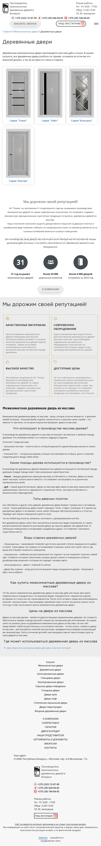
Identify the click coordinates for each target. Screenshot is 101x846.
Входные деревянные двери (50, 711)
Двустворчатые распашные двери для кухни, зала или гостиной (38, 648)
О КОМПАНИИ (50, 718)
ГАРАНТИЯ (50, 727)
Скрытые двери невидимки (51, 686)
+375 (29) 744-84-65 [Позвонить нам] (79, 18)
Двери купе (50, 694)
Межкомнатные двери (50, 665)
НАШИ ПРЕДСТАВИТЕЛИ (50, 735)
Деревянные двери (50, 669)
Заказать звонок (25, 23)
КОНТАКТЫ (50, 747)
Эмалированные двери (50, 682)
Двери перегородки (50, 707)
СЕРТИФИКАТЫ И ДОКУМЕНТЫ (50, 739)
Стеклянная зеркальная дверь (50, 703)
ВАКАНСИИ (50, 743)
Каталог (50, 662)
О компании (50, 289)
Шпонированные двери (50, 674)
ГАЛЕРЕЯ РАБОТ (50, 723)
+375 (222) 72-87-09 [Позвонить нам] (26, 18)
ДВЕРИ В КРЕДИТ (50, 731)
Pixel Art (43, 837)
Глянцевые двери (50, 678)
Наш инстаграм (69, 23)
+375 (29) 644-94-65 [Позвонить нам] (52, 18)
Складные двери (50, 690)
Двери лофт (50, 698)
